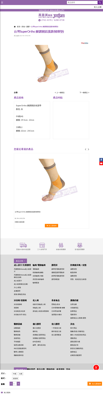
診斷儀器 (17, 328)
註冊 (99, 7)
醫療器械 (18, 324)
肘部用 (15, 378)
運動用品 (73, 338)
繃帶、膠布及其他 (39, 345)
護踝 (28, 26)
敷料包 (35, 331)
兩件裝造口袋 (56, 331)
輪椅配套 (36, 283)
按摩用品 (73, 311)
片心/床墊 (17, 287)
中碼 (14, 374)
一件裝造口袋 (56, 328)
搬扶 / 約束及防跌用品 (78, 335)
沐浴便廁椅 (18, 304)
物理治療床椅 (19, 345)
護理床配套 (56, 279)
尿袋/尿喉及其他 (20, 294)
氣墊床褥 (73, 272)
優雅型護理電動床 (58, 272)
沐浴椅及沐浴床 (19, 311)
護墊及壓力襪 (75, 341)
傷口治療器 (37, 328)
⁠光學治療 (73, 304)
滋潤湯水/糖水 (57, 314)
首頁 (18, 26)
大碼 (20, 374)
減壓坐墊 (73, 269)
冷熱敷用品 (74, 308)
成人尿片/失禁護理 (22, 265)
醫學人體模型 (19, 352)
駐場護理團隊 (80, 249)
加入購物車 (96, 384)
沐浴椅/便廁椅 (20, 300)
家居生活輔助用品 (76, 348)
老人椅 (36, 300)
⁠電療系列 (73, 314)
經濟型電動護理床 (58, 276)
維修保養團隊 (61, 249)
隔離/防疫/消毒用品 (77, 331)
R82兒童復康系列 (20, 348)
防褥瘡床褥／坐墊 (78, 265)
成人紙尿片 (18, 281)
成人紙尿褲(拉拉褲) (21, 284)
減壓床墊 (73, 276)
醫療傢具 (17, 331)
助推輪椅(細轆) (38, 272)
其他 (23, 26)
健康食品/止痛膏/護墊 (78, 318)
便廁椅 (16, 308)
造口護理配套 (56, 335)
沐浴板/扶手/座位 (20, 314)
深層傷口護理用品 (39, 338)
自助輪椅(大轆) (38, 276)
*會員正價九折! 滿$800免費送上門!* (51, 10)
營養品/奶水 (56, 304)
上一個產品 (60, 92)
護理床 (55, 265)
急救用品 (17, 338)
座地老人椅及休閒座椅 (41, 311)
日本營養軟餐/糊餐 (58, 308)
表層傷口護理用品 (39, 335)
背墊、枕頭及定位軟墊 (78, 279)
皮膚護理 (17, 291)
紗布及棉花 (37, 341)
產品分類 (19, 261)
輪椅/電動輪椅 (39, 265)
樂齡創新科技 (19, 355)
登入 (95, 7)
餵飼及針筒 (74, 345)
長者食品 (56, 300)
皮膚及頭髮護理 (76, 355)
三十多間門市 (42, 249)
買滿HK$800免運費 (23, 249)
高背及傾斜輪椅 (38, 279)
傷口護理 (37, 324)
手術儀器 (17, 341)
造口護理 (56, 324)
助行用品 (73, 328)
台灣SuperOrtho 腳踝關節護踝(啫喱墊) (44, 26)
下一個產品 (84, 92)
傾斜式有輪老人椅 (39, 304)
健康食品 (73, 352)
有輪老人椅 (37, 308)
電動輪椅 (36, 269)
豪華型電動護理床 (58, 269)
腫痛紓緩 (74, 300)
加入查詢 (7, 392)
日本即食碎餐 (56, 311)
